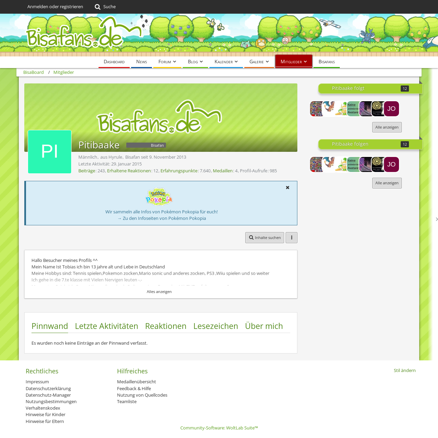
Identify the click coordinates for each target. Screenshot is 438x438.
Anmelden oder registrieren (55, 6)
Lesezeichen (215, 325)
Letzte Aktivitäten (106, 325)
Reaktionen (165, 325)
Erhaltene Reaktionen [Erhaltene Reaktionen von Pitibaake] (129, 171)
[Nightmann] (367, 109)
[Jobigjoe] (391, 109)
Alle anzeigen (387, 127)
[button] (287, 187)
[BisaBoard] (219, 35)
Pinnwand (49, 325)
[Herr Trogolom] (317, 109)
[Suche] (104, 7)
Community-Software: (219, 428)
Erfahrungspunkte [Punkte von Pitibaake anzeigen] (178, 171)
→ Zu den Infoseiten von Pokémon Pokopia (161, 218)
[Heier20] (330, 109)
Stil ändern (405, 370)
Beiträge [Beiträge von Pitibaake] (86, 171)
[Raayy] (354, 109)
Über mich (264, 325)
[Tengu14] (379, 109)
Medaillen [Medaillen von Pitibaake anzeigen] (223, 171)
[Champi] (342, 109)
